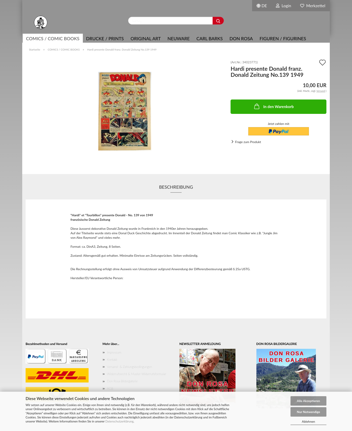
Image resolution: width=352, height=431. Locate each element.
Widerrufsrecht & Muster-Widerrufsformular (136, 374)
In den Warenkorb (273, 106)
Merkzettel (312, 5)
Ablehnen (308, 421)
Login (283, 5)
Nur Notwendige (308, 412)
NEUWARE (178, 38)
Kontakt (112, 359)
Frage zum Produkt (248, 142)
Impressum (114, 352)
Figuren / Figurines (283, 38)
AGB (110, 388)
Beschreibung (176, 187)
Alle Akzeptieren (308, 401)
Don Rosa (241, 38)
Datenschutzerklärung (119, 421)
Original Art (145, 38)
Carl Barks (209, 38)
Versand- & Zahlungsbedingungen (129, 367)
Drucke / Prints (105, 38)
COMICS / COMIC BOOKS (52, 38)
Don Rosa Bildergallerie (122, 381)
